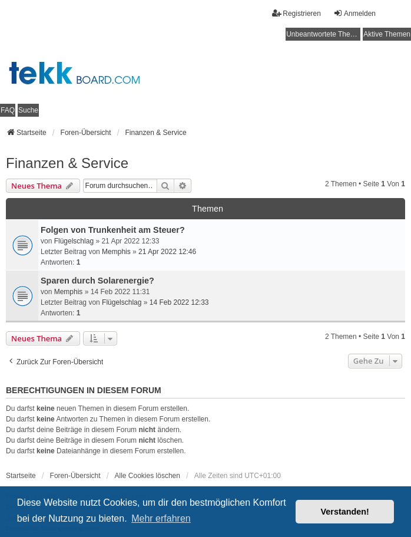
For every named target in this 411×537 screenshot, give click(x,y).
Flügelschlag (74, 241)
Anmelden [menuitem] (354, 13)
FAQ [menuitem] (8, 110)
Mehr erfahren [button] (161, 518)
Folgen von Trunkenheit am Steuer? (113, 230)
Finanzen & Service (67, 163)
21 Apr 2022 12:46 (167, 252)
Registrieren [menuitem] (296, 13)
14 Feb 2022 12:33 (179, 302)
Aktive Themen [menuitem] (386, 34)
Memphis (116, 252)
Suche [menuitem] (28, 110)
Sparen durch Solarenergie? (97, 280)
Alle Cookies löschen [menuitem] (147, 476)
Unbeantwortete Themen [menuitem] (323, 34)
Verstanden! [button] (345, 511)
